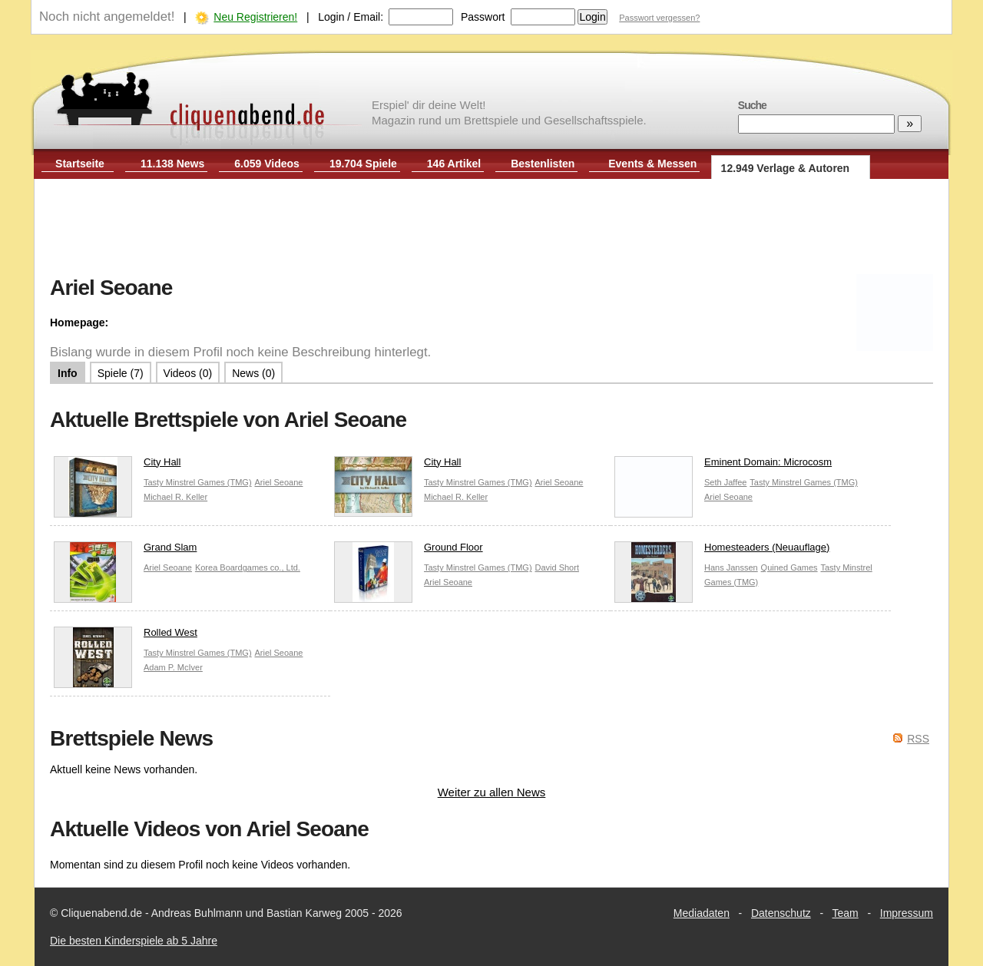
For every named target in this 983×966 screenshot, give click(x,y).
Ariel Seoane (278, 482)
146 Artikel (454, 163)
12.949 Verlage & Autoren (785, 168)
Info (68, 373)
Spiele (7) (121, 373)
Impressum (906, 913)
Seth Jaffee (725, 482)
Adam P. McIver (173, 667)
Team (845, 913)
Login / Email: (350, 17)
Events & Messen (652, 163)
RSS (918, 739)
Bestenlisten (542, 163)
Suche (752, 105)
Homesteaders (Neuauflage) (721, 551)
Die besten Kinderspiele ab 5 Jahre (133, 941)
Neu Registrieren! (255, 17)
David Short (556, 567)
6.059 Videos (267, 163)
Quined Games (789, 567)
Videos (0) (188, 373)
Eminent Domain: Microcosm (723, 465)
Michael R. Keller (175, 496)
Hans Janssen (731, 567)
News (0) (253, 373)
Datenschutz (781, 913)
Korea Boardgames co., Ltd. (247, 567)
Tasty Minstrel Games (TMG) (198, 482)
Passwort (483, 17)
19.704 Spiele (363, 163)
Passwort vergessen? (659, 17)
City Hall (117, 465)
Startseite (79, 163)
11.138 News (172, 163)
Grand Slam (125, 551)
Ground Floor (408, 551)
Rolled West (125, 636)
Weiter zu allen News (492, 792)
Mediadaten (702, 913)
